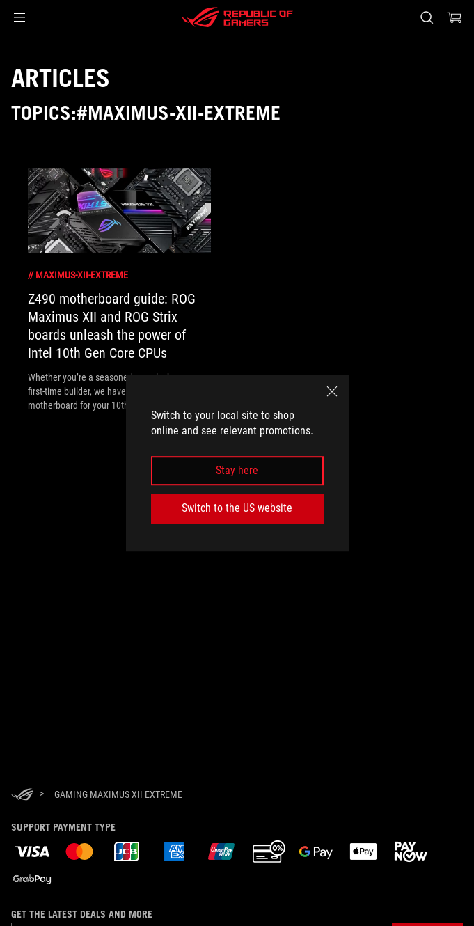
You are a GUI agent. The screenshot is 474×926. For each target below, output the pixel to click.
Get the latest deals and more (81, 914)
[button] (19, 17)
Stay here (237, 470)
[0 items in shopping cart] (454, 17)
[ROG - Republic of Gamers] (237, 17)
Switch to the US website (237, 508)
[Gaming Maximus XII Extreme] (118, 794)
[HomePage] (22, 795)
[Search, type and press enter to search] (426, 17)
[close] (332, 391)
